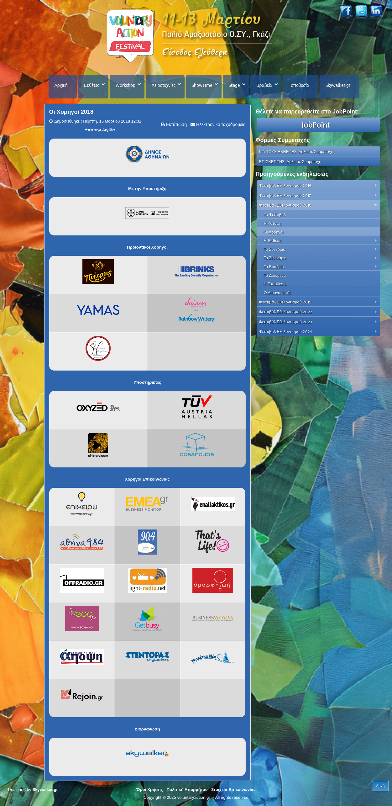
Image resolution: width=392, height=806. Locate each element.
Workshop (125, 85)
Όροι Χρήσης (149, 789)
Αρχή (380, 786)
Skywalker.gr (338, 85)
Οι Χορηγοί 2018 (71, 112)
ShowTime (202, 85)
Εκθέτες (91, 85)
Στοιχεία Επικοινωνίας (233, 789)
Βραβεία (264, 85)
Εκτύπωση (176, 124)
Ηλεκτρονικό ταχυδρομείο (220, 124)
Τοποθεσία (299, 85)
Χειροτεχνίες (163, 85)
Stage (234, 85)
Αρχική (61, 85)
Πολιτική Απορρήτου (186, 789)
